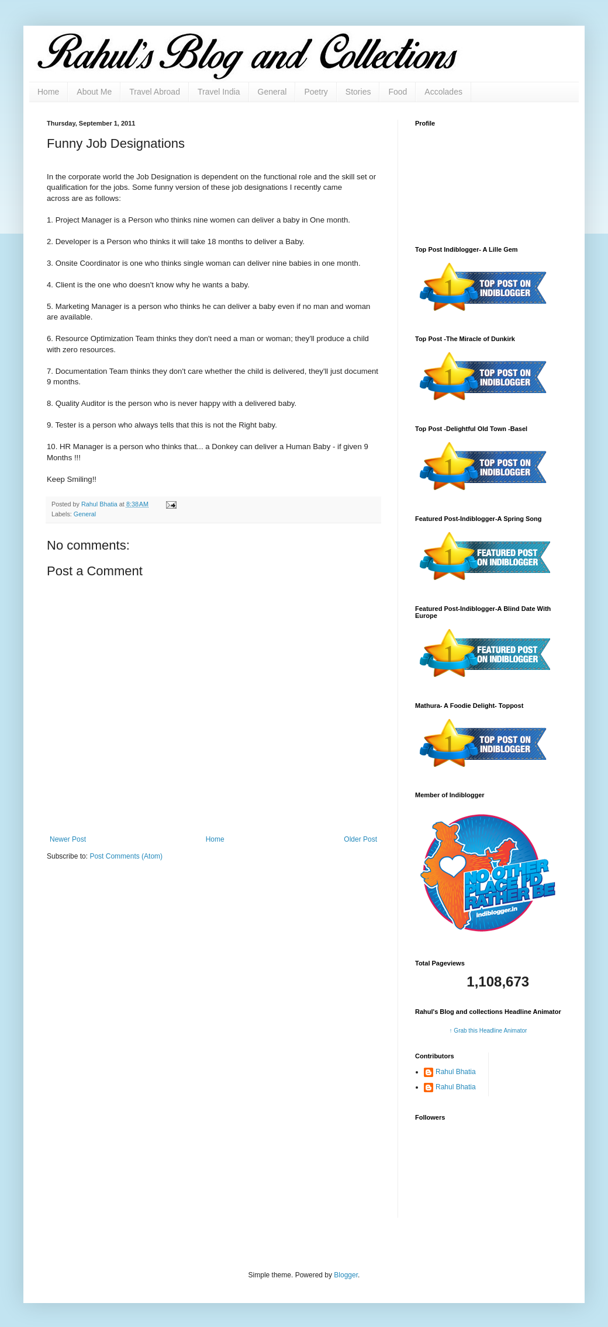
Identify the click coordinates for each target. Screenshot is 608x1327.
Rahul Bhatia (456, 1072)
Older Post (360, 839)
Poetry (315, 91)
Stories (358, 91)
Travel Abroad (154, 91)
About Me (94, 91)
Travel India (219, 91)
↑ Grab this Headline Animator (488, 1030)
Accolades (443, 91)
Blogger (346, 1275)
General (272, 91)
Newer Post (68, 839)
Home (48, 91)
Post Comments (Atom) (126, 856)
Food (397, 91)
